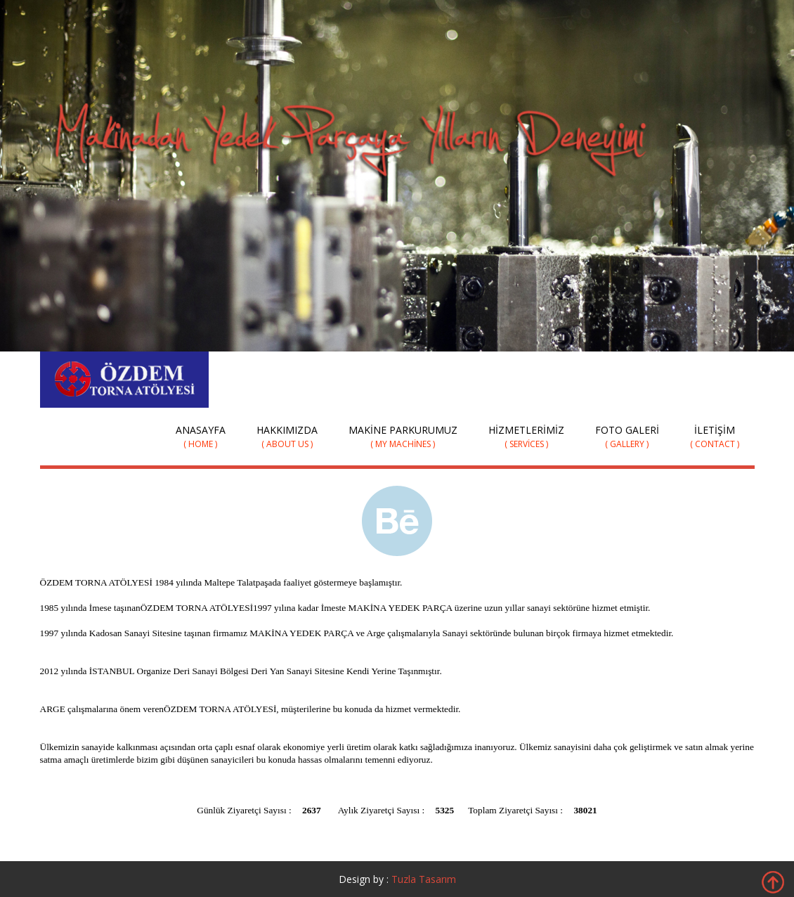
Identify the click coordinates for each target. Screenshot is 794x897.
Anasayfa (201, 436)
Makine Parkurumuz (403, 436)
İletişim (714, 436)
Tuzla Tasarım (423, 879)
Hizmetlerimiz (526, 436)
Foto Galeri (627, 436)
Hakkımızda (287, 436)
